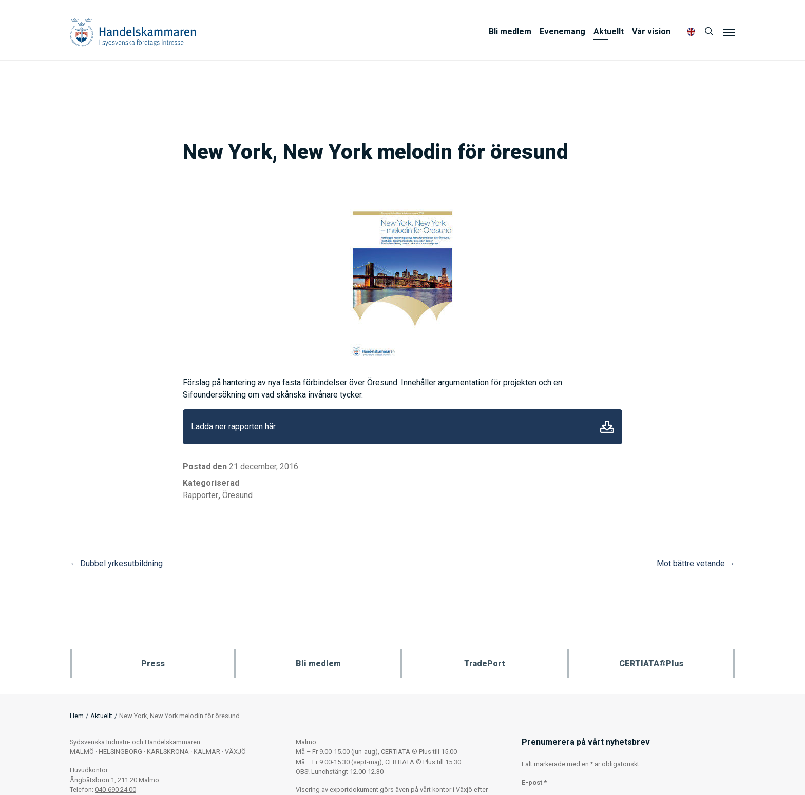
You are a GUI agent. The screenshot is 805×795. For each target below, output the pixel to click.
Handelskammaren (133, 32)
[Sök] (709, 32)
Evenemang (562, 31)
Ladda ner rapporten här (233, 426)
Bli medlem (510, 31)
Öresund (237, 495)
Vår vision (651, 31)
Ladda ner (607, 427)
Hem (77, 716)
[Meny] (729, 32)
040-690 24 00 (115, 789)
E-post (534, 782)
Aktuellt (608, 31)
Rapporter (200, 495)
